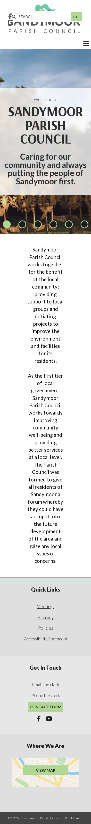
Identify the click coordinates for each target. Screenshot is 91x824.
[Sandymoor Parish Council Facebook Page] (10, 17)
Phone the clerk (45, 695)
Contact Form (45, 706)
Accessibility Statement (45, 638)
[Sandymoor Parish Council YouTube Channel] (10, 23)
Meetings (45, 606)
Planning (46, 617)
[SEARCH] (42, 16)
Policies (45, 628)
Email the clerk (45, 684)
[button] (45, 43)
